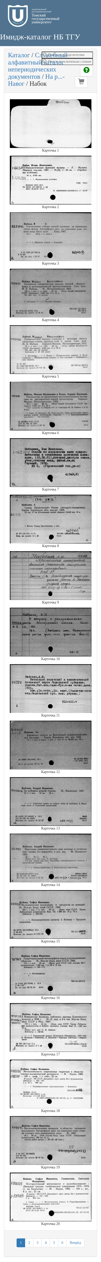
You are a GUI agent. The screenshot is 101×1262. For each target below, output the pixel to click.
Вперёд (75, 1243)
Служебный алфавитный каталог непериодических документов (38, 66)
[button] (81, 82)
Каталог (19, 55)
